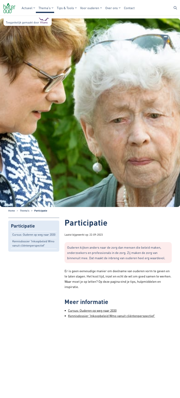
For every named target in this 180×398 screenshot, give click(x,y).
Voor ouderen (89, 8)
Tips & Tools (65, 8)
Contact (129, 8)
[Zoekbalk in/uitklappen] (175, 8)
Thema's (44, 8)
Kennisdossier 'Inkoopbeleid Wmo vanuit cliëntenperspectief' (33, 243)
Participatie (23, 226)
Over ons (111, 8)
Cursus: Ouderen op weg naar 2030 (33, 234)
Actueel (27, 8)
